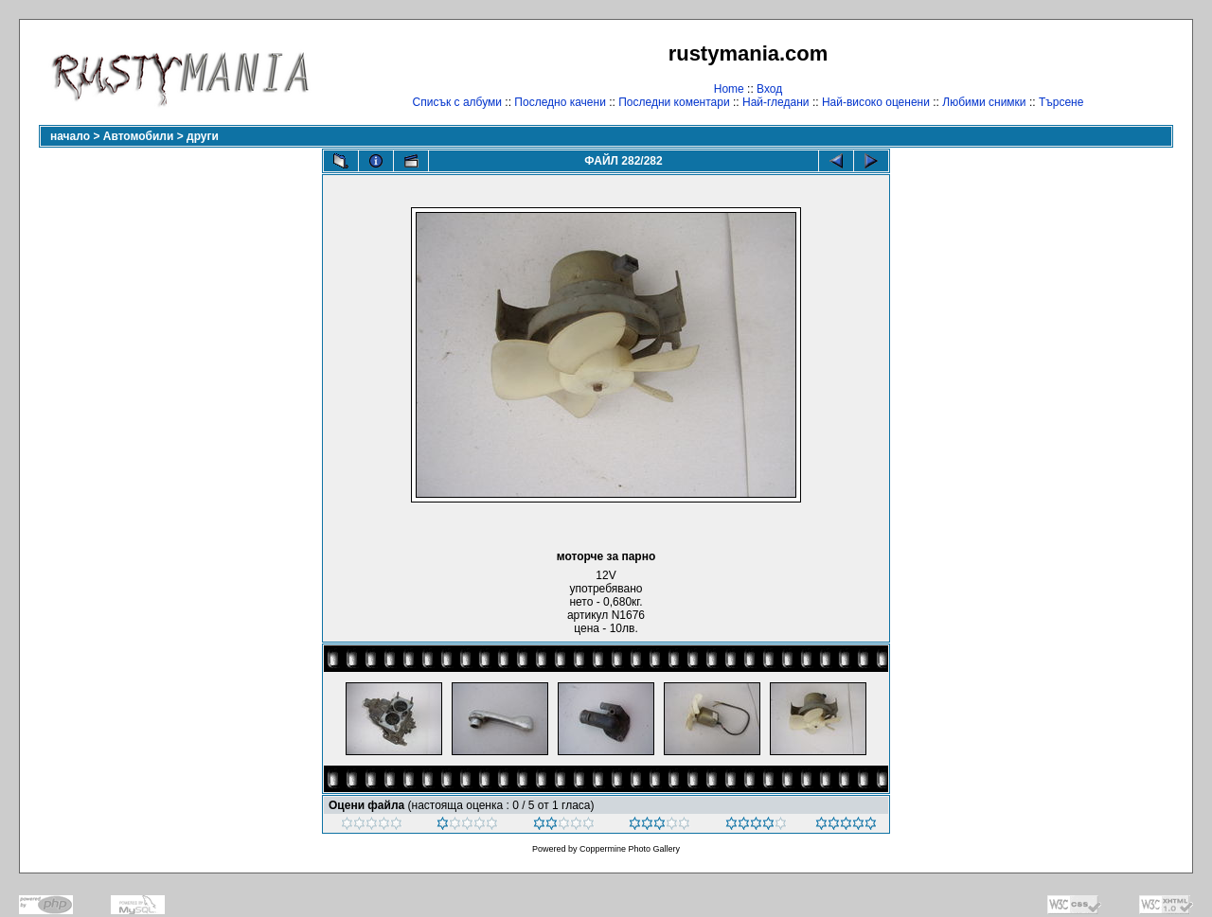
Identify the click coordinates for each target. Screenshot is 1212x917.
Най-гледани (776, 102)
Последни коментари (673, 102)
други (203, 136)
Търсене (1061, 102)
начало (70, 136)
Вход (769, 89)
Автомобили (138, 136)
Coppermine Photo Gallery (629, 849)
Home (729, 89)
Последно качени (560, 102)
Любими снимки (983, 102)
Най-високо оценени (876, 102)
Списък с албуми (457, 102)
